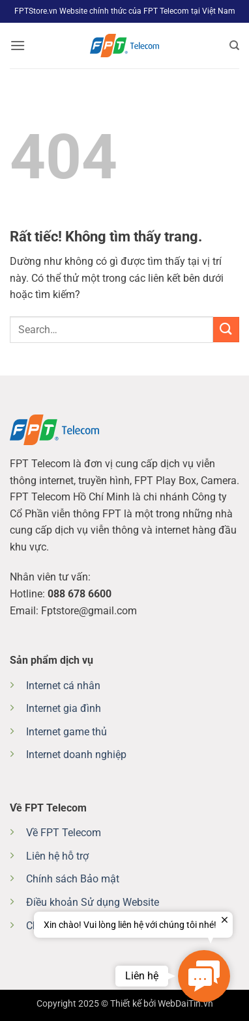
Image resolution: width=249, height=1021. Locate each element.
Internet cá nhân (63, 685)
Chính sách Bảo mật (72, 879)
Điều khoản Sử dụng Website (92, 902)
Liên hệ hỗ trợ (57, 856)
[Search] (234, 45)
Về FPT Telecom (63, 832)
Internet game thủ (66, 732)
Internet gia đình (63, 708)
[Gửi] (226, 329)
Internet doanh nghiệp (76, 754)
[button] (17, 45)
